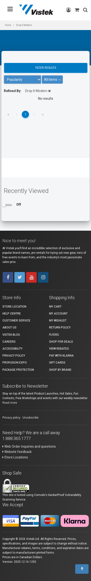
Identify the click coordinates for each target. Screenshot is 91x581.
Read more (9, 402)
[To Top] (82, 569)
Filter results (45, 67)
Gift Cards (57, 362)
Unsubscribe (31, 417)
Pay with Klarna (61, 355)
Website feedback (17, 452)
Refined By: (12, 91)
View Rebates (59, 348)
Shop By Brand (60, 369)
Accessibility (12, 348)
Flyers (54, 334)
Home (8, 25)
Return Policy (60, 327)
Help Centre (11, 313)
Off (18, 204)
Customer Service (16, 320)
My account (58, 313)
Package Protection (18, 369)
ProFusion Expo (14, 362)
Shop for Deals (61, 341)
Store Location (14, 306)
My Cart (55, 306)
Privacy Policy (13, 355)
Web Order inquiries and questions (29, 446)
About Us (9, 327)
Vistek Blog (11, 334)
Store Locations (15, 457)
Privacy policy (11, 417)
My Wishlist (58, 320)
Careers (9, 341)
